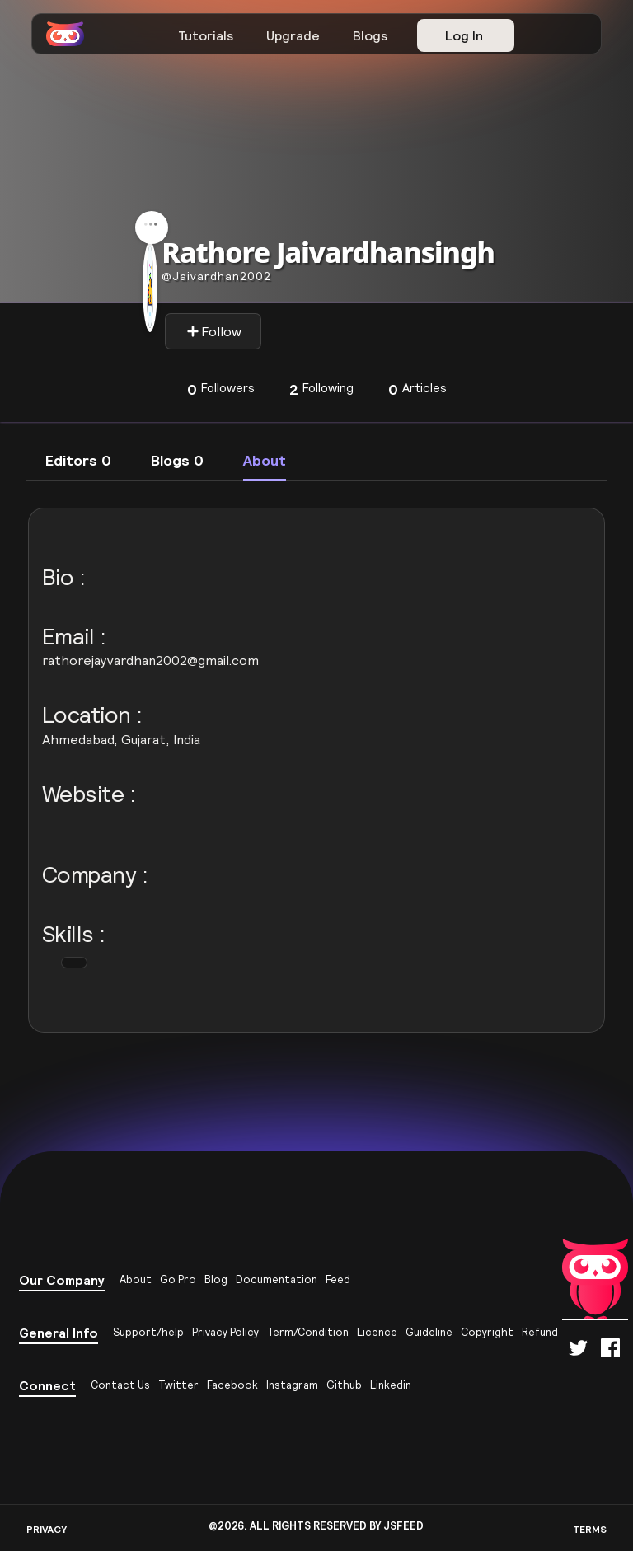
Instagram (292, 1385)
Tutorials (205, 35)
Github (344, 1385)
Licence (377, 1332)
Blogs (370, 35)
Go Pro (178, 1279)
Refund (540, 1332)
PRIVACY (46, 1529)
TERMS (590, 1529)
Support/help (148, 1332)
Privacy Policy (225, 1332)
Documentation (276, 1279)
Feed (338, 1279)
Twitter (178, 1385)
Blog (215, 1279)
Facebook (232, 1385)
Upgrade (293, 35)
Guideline (429, 1332)
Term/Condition (308, 1332)
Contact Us (120, 1385)
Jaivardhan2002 (216, 276)
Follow (213, 331)
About (136, 1279)
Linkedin (390, 1385)
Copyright (487, 1332)
